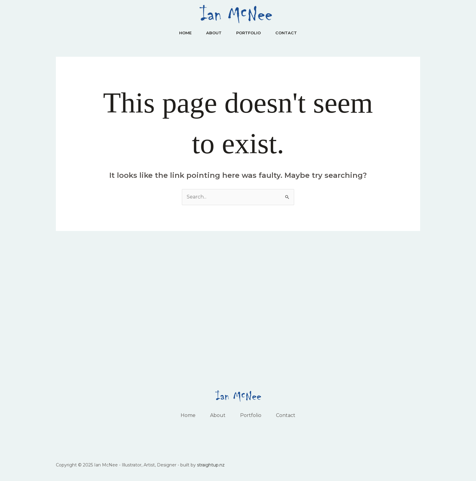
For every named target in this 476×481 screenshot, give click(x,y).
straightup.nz (211, 465)
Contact (286, 32)
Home (185, 32)
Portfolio (248, 32)
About (214, 32)
